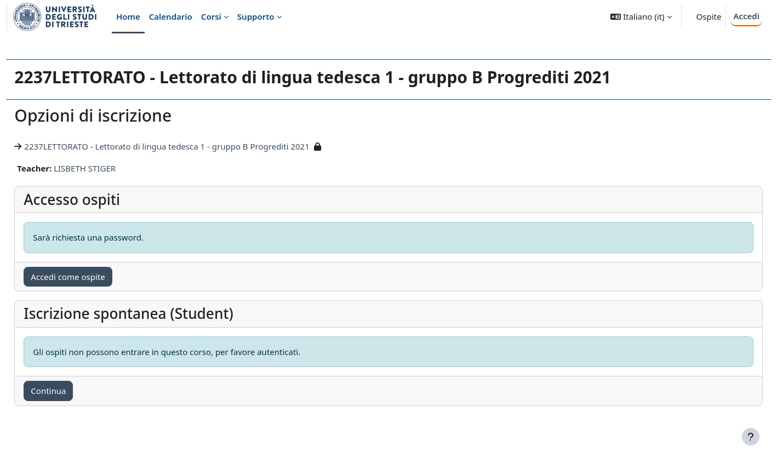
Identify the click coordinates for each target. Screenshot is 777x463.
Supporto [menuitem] (256, 16)
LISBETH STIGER (109, 168)
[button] (640, 16)
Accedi (746, 15)
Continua (72, 390)
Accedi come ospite (92, 276)
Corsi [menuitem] (211, 16)
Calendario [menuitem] (170, 16)
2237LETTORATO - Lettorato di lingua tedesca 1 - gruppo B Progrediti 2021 (191, 146)
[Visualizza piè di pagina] (750, 436)
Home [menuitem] (128, 16)
